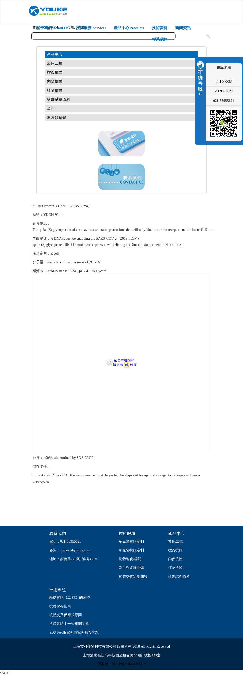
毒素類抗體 (56, 118)
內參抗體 (54, 81)
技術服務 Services (91, 28)
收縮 (199, 78)
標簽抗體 (54, 72)
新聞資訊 (183, 28)
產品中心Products (129, 28)
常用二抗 (54, 63)
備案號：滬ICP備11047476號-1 (122, 664)
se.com (5, 673)
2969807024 (224, 91)
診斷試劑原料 (58, 99)
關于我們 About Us (52, 28)
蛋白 (51, 109)
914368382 (224, 82)
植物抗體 (54, 90)
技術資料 (159, 28)
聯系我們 (159, 39)
